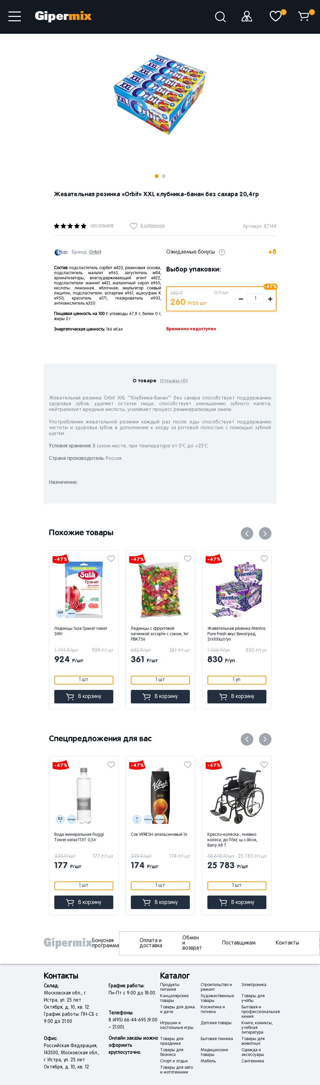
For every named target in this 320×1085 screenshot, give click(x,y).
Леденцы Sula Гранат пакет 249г (80, 631)
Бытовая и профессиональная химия (260, 1012)
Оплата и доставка (151, 943)
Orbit (95, 252)
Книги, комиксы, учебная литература (257, 1028)
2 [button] (164, 176)
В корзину (83, 697)
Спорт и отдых (174, 1061)
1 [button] (156, 176)
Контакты (287, 943)
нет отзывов (102, 226)
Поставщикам (239, 943)
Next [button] (110, 44)
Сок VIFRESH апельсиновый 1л (159, 835)
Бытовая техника (217, 1039)
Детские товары (216, 1023)
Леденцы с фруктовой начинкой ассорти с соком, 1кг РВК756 (159, 634)
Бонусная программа (105, 943)
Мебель (208, 1061)
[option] (160, 94)
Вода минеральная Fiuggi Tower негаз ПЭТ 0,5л (79, 837)
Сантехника (252, 1061)
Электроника (253, 985)
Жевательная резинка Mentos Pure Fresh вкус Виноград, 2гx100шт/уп (236, 634)
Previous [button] (247, 533)
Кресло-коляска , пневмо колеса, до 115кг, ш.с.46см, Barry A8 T (232, 840)
